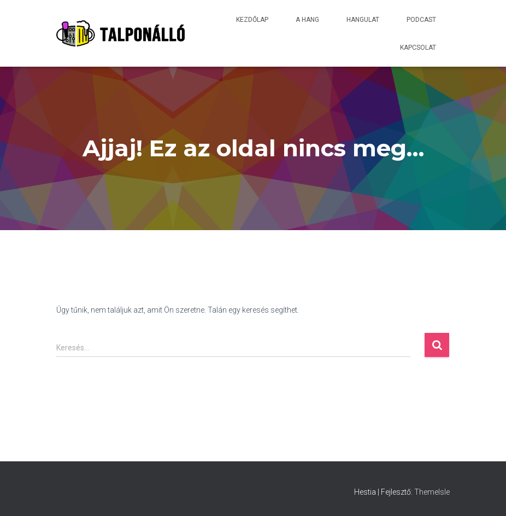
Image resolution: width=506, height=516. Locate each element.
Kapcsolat (418, 47)
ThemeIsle (432, 492)
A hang (307, 20)
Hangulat (362, 20)
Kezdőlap (252, 20)
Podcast (421, 20)
